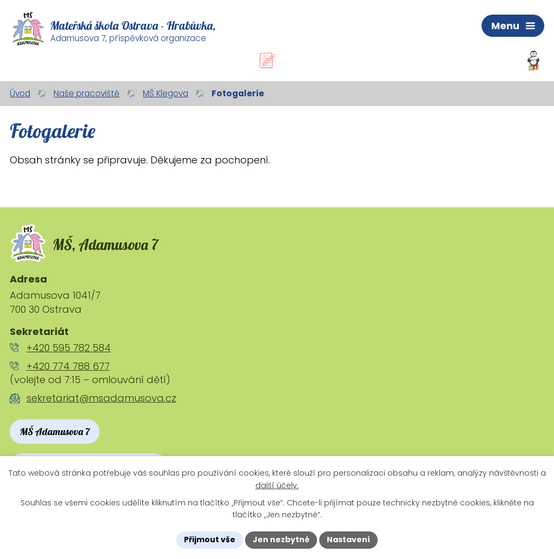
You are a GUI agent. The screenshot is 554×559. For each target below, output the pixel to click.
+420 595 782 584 (69, 347)
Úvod (20, 93)
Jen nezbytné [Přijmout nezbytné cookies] (281, 539)
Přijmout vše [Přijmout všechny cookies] (209, 539)
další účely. (277, 485)
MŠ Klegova (165, 93)
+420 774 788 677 (68, 366)
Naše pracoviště (87, 93)
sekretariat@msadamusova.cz (101, 398)
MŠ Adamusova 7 (54, 431)
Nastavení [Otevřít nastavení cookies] (348, 539)
